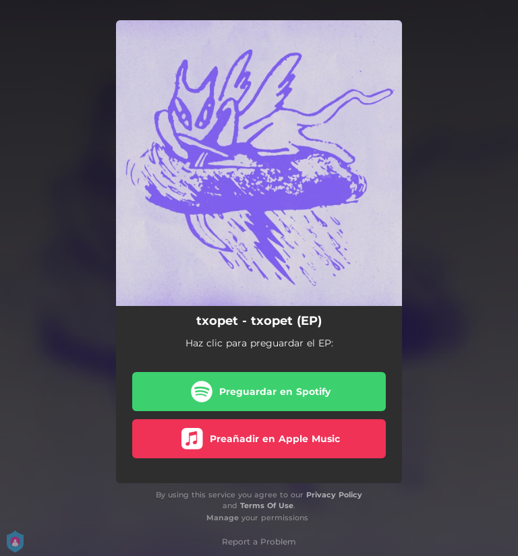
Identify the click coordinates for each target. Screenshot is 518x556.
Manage (222, 517)
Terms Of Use (266, 505)
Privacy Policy (334, 494)
